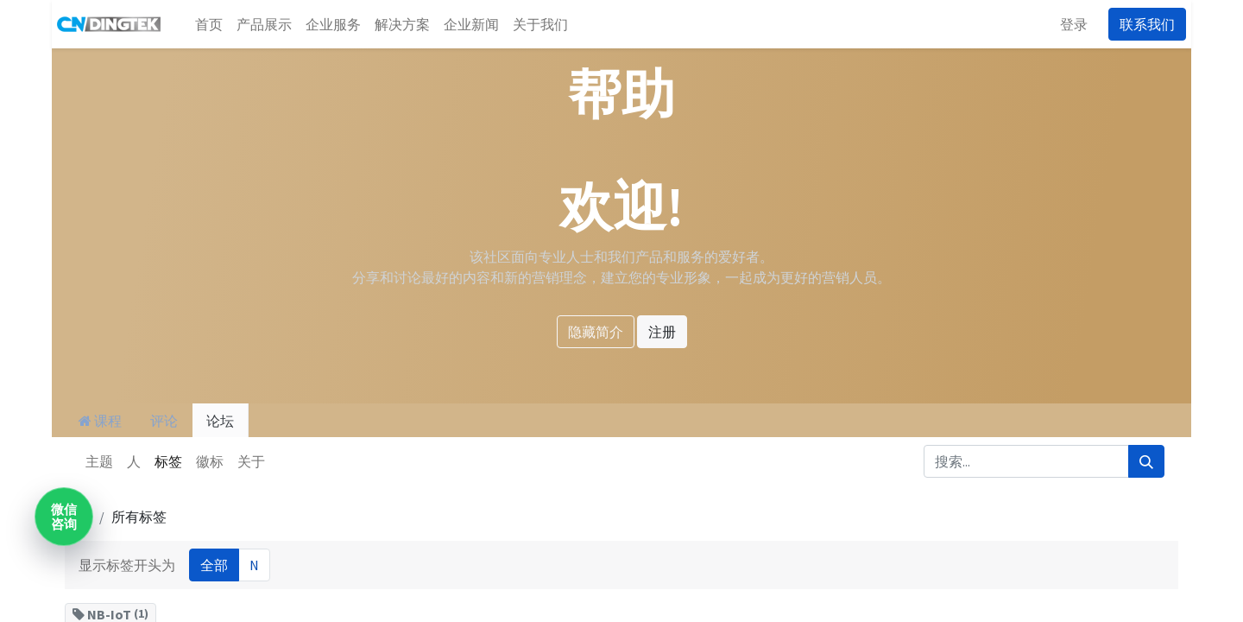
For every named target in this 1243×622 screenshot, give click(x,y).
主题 (99, 461)
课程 (100, 420)
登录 (1079, 24)
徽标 (210, 461)
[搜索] (1146, 461)
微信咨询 (64, 516)
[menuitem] (203, 24)
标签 (168, 461)
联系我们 (1152, 24)
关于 (251, 461)
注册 (662, 331)
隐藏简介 (595, 331)
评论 (164, 420)
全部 (214, 565)
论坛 (220, 420)
